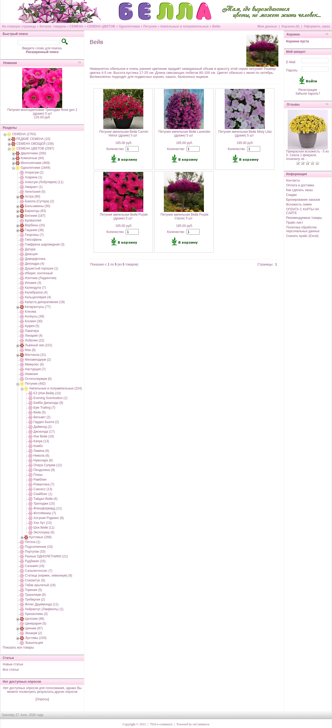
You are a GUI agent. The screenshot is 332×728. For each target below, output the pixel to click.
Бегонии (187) (35, 216)
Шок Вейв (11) (43, 527)
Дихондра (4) (34, 264)
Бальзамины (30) (37, 206)
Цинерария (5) (35, 623)
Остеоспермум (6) (38, 379)
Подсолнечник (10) (39, 547)
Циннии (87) (34, 628)
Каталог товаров (52, 26)
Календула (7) (35, 287)
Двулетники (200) (33, 153)
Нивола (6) (41, 455)
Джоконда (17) (44, 431)
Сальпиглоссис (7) (38, 571)
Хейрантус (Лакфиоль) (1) (44, 609)
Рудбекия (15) (35, 561)
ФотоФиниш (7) (44, 513)
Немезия (31, 374)
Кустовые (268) (40, 537)
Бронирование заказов (303, 200)
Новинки (10, 63)
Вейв (216, 26)
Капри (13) (41, 441)
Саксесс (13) (42, 489)
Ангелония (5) (35, 192)
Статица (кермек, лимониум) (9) (48, 575)
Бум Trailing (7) (44, 407)
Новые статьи (13, 664)
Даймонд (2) (42, 427)
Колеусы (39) (34, 316)
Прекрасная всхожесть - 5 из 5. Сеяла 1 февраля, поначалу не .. (307, 155)
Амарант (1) (33, 187)
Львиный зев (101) (38, 345)
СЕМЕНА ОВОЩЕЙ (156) (35, 144)
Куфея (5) (32, 326)
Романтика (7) (43, 484)
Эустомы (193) (35, 638)
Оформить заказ (317, 26)
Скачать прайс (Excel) (302, 236)
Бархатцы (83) (35, 211)
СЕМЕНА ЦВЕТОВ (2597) (35, 148)
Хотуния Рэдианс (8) (48, 518)
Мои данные (267, 26)
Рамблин (39, 479)
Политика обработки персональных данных (302, 229)
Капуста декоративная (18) (45, 302)
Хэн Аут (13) (42, 523)
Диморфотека (35, 259)
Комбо (38, 446)
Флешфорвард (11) (47, 508)
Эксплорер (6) (43, 532)
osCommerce (201, 724)
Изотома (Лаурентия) (40, 278)
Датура (30, 249)
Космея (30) (33, 321)
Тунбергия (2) (35, 599)
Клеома (30, 311)
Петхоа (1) (32, 542)
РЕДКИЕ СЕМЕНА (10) (33, 139)
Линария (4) (33, 335)
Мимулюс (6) (34, 364)
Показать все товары (18, 647)
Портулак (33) (35, 551)
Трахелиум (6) (35, 595)
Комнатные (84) (32, 158)
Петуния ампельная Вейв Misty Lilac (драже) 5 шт (245, 133)
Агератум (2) (34, 172)
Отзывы (293, 104)
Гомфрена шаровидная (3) (44, 244)
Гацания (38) (34, 230)
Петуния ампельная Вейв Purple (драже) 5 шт (124, 216)
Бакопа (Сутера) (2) (39, 201)
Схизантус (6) (35, 580)
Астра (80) (32, 196)
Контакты (293, 180)
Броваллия (33, 220)
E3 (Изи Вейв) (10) (47, 393)
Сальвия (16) (34, 566)
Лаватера (32, 331)
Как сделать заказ (299, 190)
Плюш (37, 475)
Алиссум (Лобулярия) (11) (44, 182)
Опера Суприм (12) (47, 465)
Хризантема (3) (36, 614)
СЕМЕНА (76, 26)
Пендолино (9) (44, 470)
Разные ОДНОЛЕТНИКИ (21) (46, 556)
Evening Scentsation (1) (50, 398)
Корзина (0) (290, 26)
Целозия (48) (34, 619)
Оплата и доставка (300, 185)
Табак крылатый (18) (40, 585)
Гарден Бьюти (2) (46, 422)
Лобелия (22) (34, 340)
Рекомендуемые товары (304, 218)
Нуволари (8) (43, 460)
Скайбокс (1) (42, 494)
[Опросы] (42, 699)
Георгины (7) (34, 235)
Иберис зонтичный (39, 273)
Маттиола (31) (35, 355)
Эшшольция (34, 643)
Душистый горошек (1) (41, 268)
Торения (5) (33, 590)
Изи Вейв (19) (43, 436)
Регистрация (307, 90)
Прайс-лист (294, 222)
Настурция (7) (35, 369)
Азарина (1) (33, 177)
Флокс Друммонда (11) (41, 604)
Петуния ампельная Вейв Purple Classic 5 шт (184, 216)
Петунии (150, 26)
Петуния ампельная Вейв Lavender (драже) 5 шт (185, 133)
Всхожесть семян (299, 204)
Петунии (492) (35, 383)
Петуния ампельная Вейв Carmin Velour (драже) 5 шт (123, 133)
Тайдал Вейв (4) (45, 499)
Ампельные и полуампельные (184, 26)
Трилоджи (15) (44, 503)
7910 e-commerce (161, 724)
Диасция (31, 254)
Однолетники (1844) (35, 168)
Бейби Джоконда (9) (48, 403)
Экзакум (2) (33, 633)
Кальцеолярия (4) (38, 297)
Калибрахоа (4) (36, 292)
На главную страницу (19, 26)
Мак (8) (30, 350)
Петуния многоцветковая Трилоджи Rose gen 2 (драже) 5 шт (42, 111)
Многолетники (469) (35, 163)
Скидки (291, 195)
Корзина (293, 34)
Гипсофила (33, 240)
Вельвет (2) (41, 417)
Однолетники (129, 26)
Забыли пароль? (307, 93)
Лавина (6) (41, 451)
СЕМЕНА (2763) (24, 134)
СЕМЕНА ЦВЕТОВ (101, 26)
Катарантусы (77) (37, 307)
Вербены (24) (35, 225)
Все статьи (11, 669)
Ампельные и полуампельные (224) (55, 388)
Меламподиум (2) (38, 359)
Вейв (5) (39, 412)
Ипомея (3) (33, 283)
